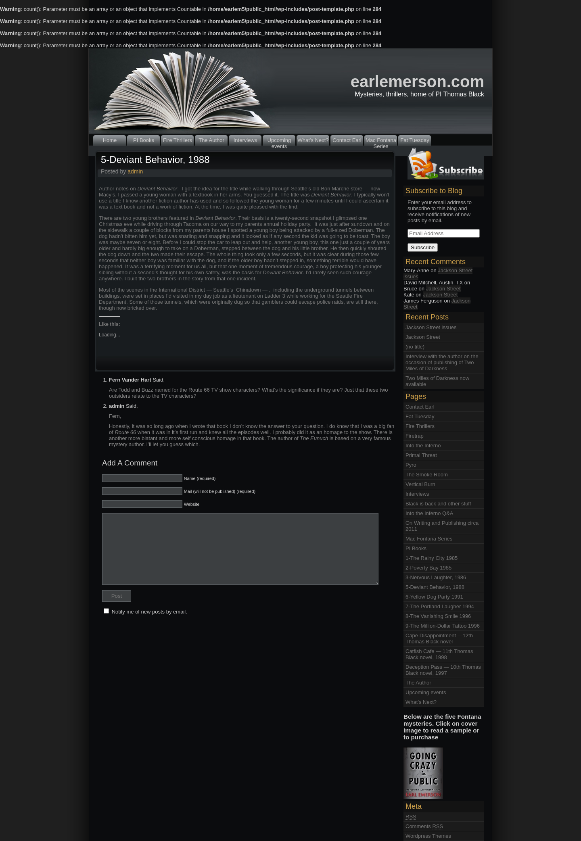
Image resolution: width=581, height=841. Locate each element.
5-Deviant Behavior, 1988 (155, 159)
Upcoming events (279, 141)
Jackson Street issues (437, 273)
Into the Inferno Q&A (429, 513)
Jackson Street (443, 289)
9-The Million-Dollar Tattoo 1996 (442, 626)
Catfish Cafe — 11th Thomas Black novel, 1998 (439, 654)
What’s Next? (312, 140)
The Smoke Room (426, 475)
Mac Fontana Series (381, 141)
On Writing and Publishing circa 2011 (442, 526)
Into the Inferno (423, 445)
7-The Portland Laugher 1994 (439, 606)
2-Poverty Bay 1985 (428, 568)
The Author (211, 140)
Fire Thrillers (177, 140)
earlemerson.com (417, 81)
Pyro (410, 465)
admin (135, 171)
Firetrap (414, 436)
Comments (424, 826)
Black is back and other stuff (438, 504)
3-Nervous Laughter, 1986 (435, 577)
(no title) (414, 347)
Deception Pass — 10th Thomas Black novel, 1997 (443, 670)
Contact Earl (347, 140)
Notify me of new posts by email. (149, 612)
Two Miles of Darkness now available (437, 381)
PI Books (143, 140)
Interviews (245, 140)
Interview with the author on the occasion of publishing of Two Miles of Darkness (442, 362)
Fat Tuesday (414, 140)
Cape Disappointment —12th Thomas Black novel (439, 638)
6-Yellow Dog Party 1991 (434, 597)
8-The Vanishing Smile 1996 (438, 616)
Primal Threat (421, 455)
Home (110, 140)
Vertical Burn (420, 484)
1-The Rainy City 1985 (431, 558)
